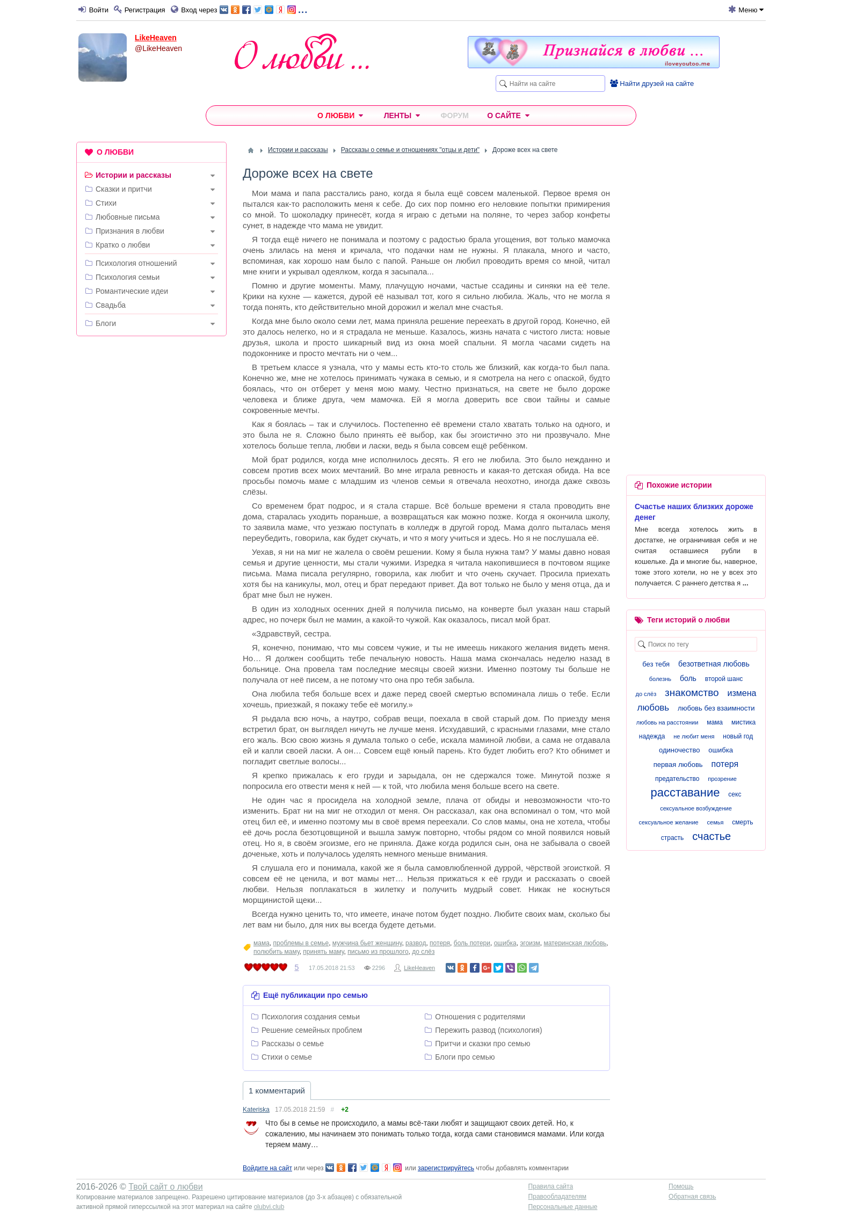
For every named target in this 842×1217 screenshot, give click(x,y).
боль (688, 678)
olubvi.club (269, 1207)
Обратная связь (692, 1196)
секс (734, 794)
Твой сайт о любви (165, 1186)
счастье (711, 836)
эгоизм (530, 943)
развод (415, 943)
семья (715, 822)
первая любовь (678, 764)
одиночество (679, 750)
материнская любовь (574, 943)
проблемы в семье (301, 943)
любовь (653, 707)
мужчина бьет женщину (367, 943)
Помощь (681, 1186)
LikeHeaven (156, 37)
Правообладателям (557, 1196)
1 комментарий (277, 1090)
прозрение (722, 779)
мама (261, 943)
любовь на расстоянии (667, 722)
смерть (742, 822)
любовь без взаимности (716, 708)
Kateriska (256, 1109)
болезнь (660, 679)
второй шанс (724, 679)
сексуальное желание (669, 822)
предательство (677, 779)
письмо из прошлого (377, 951)
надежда (652, 736)
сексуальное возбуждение (696, 808)
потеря (440, 943)
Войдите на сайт (267, 1168)
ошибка (505, 943)
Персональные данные (563, 1207)
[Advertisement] (151, 508)
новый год (738, 736)
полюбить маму (276, 951)
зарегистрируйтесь (446, 1168)
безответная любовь (714, 664)
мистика (743, 722)
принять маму (323, 951)
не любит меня (693, 736)
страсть (672, 838)
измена (742, 693)
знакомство (692, 692)
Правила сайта (550, 1186)
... (263, 9)
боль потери (472, 943)
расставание (685, 792)
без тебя (656, 664)
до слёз (423, 951)
